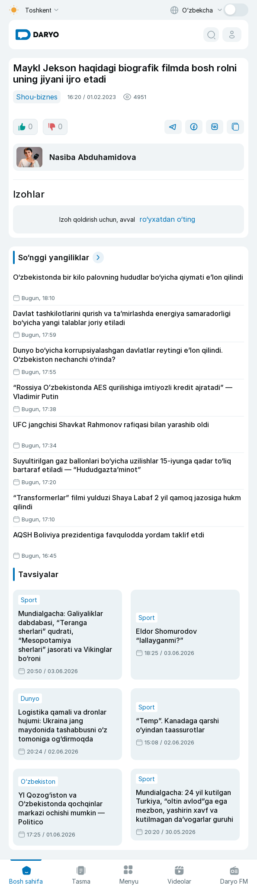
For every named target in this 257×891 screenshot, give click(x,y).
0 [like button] (25, 126)
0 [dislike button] (55, 126)
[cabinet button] (231, 34)
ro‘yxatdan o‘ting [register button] (167, 219)
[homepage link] (37, 34)
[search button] (211, 34)
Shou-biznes (37, 97)
